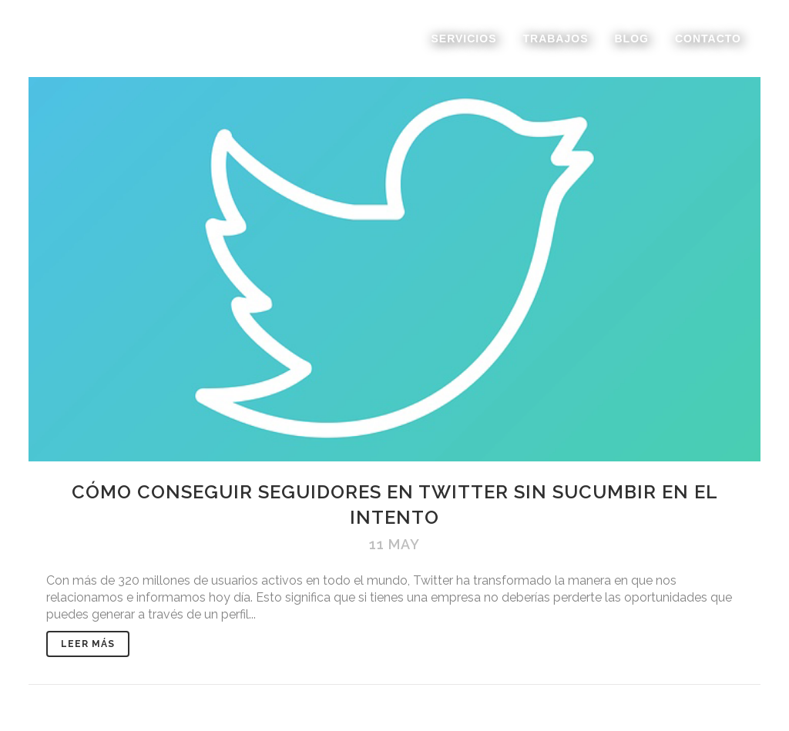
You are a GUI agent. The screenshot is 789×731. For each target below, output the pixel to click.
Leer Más (88, 644)
